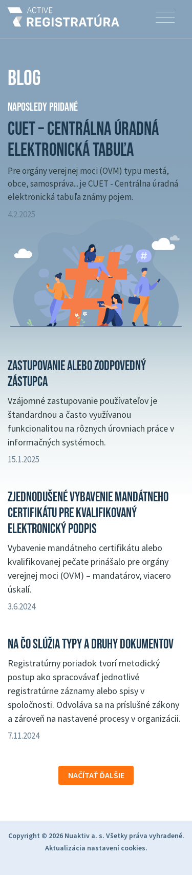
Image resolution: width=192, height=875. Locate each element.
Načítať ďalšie (96, 775)
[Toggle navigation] (165, 18)
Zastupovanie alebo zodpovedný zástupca (77, 374)
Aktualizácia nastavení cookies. (96, 847)
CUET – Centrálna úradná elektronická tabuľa (83, 139)
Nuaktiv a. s (83, 835)
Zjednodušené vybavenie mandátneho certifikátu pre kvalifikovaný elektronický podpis (88, 513)
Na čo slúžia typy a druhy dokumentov (91, 645)
